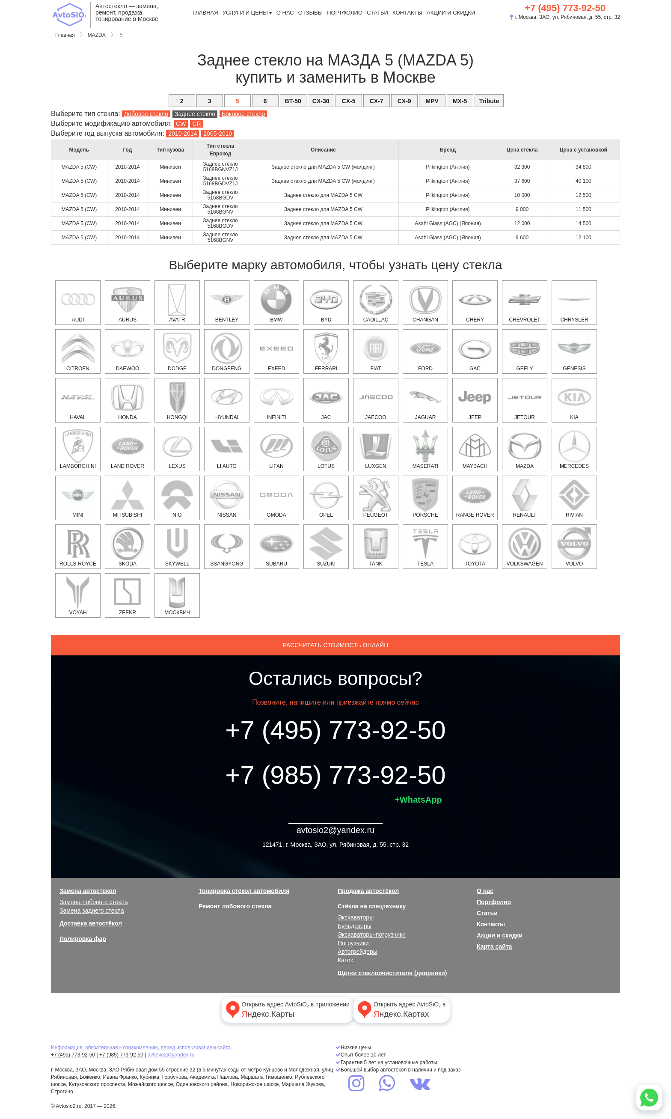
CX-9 (404, 101)
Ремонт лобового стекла (235, 906)
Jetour (525, 400)
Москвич (177, 595)
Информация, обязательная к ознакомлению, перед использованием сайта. (141, 1048)
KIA (574, 400)
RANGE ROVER (475, 498)
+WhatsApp (418, 799)
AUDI (78, 303)
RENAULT (525, 498)
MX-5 (460, 101)
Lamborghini (78, 449)
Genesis (574, 351)
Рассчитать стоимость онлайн (336, 645)
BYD (326, 303)
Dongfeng (227, 351)
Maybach (475, 449)
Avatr (177, 303)
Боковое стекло (243, 113)
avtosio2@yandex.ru (336, 830)
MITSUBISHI (127, 498)
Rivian (574, 498)
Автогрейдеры (357, 951)
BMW (276, 303)
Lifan (276, 449)
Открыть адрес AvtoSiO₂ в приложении (287, 1009)
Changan (425, 303)
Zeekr (127, 595)
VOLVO (574, 547)
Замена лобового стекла (93, 902)
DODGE (177, 351)
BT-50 (293, 101)
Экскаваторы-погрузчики (372, 934)
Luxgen (376, 449)
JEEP (475, 400)
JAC (326, 400)
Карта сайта (494, 946)
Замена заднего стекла (91, 910)
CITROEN (78, 351)
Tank (376, 547)
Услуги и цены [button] (247, 12)
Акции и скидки (451, 12)
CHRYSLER (574, 303)
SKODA (127, 547)
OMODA (276, 498)
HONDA (127, 400)
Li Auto (227, 449)
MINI (78, 498)
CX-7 (376, 101)
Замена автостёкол (87, 890)
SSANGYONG (227, 547)
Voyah (78, 595)
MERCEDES (574, 449)
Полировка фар (82, 938)
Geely (525, 351)
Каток (345, 960)
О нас (285, 12)
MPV (431, 101)
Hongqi (177, 400)
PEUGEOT (376, 498)
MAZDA (97, 35)
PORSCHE (425, 498)
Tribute (489, 101)
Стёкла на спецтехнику (372, 906)
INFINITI (276, 400)
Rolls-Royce (77, 547)
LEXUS (177, 449)
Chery (475, 303)
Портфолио (344, 12)
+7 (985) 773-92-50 (335, 775)
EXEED (276, 351)
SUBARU (276, 547)
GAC (475, 351)
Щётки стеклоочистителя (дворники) (392, 973)
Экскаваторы (356, 917)
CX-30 (321, 101)
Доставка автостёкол (90, 923)
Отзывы (310, 12)
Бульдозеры (354, 926)
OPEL (326, 498)
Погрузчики (353, 943)
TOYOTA (475, 547)
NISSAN (227, 498)
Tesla (425, 547)
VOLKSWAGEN (525, 547)
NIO (177, 498)
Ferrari (326, 351)
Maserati (425, 449)
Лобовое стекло (146, 113)
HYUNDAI (227, 400)
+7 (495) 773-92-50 (565, 8)
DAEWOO (127, 351)
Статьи (377, 12)
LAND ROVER (127, 449)
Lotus (326, 449)
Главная (205, 12)
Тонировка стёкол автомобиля (244, 890)
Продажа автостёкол (368, 890)
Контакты (407, 12)
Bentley (227, 303)
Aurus (127, 303)
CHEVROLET (525, 303)
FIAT (376, 351)
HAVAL (78, 400)
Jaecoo (376, 400)
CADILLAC (376, 303)
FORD (425, 351)
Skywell (177, 547)
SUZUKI (326, 547)
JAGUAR (425, 400)
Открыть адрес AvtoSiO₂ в (401, 1009)
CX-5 (349, 101)
